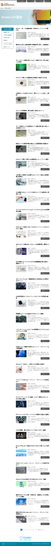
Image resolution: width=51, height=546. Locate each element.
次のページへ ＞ (41, 529)
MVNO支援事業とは (22, 1)
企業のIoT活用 (6, 37)
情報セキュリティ (7, 46)
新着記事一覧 (6, 32)
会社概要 (3, 543)
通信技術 (5, 40)
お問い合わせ (47, 1)
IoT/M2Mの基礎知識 (8, 35)
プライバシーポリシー (11, 543)
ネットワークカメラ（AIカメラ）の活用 (8, 43)
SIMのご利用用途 (39, 1)
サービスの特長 (31, 1)
